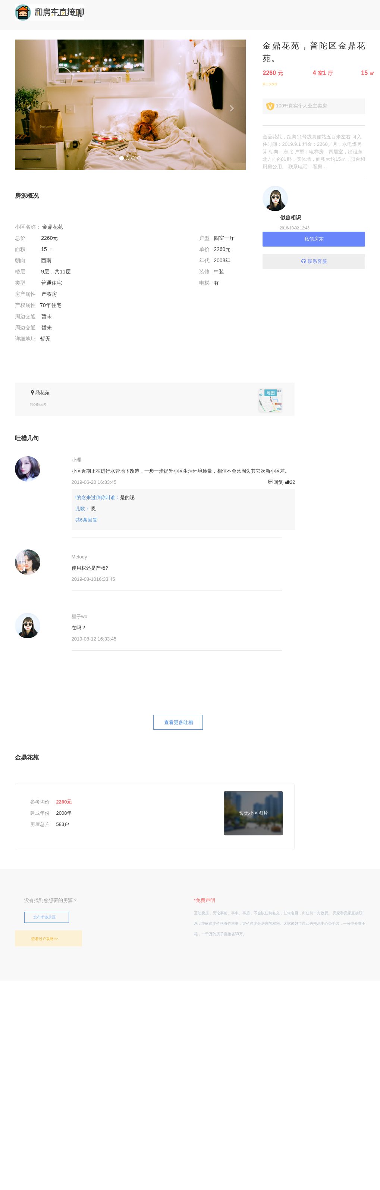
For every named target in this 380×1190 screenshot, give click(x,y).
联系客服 (314, 261)
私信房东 (314, 239)
